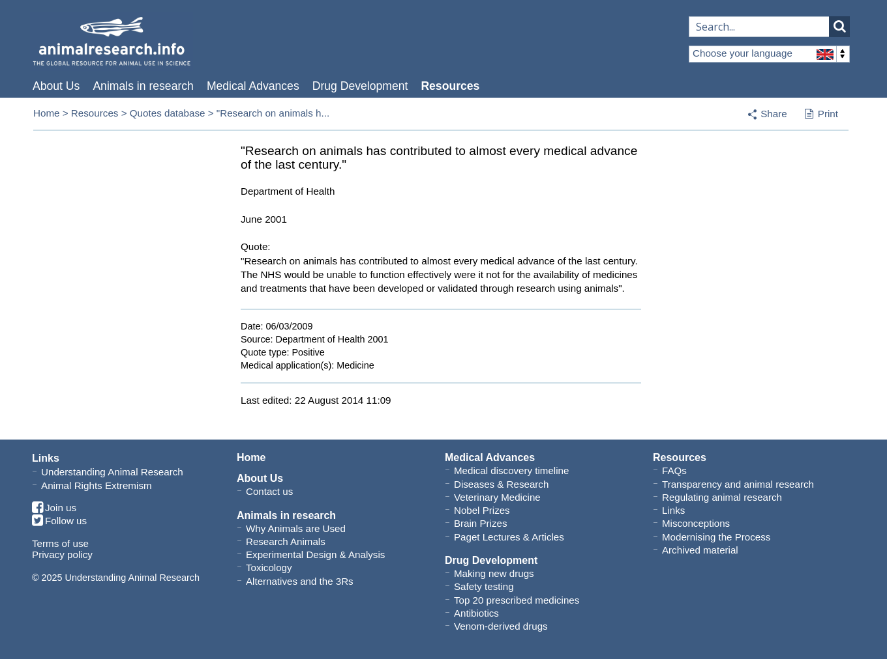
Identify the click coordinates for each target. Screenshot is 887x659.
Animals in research (143, 85)
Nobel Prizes (482, 510)
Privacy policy (62, 554)
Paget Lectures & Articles (509, 536)
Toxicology (269, 567)
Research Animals (285, 541)
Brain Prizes (480, 523)
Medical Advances (253, 85)
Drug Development (360, 85)
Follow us (59, 521)
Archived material (700, 549)
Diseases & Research (501, 484)
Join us (54, 508)
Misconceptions (696, 523)
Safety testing (484, 586)
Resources (450, 85)
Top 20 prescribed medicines (516, 600)
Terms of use (60, 543)
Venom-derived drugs (501, 626)
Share (773, 113)
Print (821, 114)
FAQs (674, 470)
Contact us (269, 491)
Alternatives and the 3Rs (299, 581)
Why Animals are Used (296, 528)
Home (46, 113)
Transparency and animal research (738, 484)
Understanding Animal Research (112, 471)
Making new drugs (494, 573)
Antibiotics (476, 613)
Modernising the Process (716, 536)
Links (673, 510)
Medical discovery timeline (511, 470)
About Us (56, 85)
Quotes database (167, 113)
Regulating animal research (722, 497)
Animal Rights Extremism (96, 485)
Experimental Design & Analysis (315, 554)
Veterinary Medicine (497, 497)
